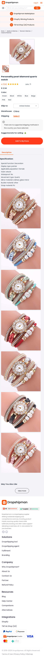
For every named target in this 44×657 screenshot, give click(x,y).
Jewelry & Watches (12, 31)
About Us (6, 571)
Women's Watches (25, 31)
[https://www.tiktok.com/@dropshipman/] (3, 531)
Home (2, 31)
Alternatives (7, 610)
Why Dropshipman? (10, 567)
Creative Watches (6, 33)
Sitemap (29, 654)
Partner (5, 580)
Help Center (7, 601)
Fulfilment (6, 550)
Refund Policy (7, 585)
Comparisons (7, 605)
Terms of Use (7, 654)
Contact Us (7, 576)
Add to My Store (22, 141)
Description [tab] (6, 152)
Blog (4, 596)
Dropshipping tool (9, 541)
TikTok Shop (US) (9, 626)
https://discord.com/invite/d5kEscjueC (6, 531)
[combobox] (22, 105)
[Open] (36, 105)
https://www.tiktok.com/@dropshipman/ (3, 531)
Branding (6, 555)
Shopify (5, 621)
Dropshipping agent (10, 546)
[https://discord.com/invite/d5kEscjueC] (6, 531)
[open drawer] (41, 3)
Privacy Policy (19, 654)
